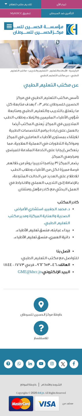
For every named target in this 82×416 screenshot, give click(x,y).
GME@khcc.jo (30, 272)
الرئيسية (74, 70)
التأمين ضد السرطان (61, 13)
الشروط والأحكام (51, 384)
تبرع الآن (61, 4)
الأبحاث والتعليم (58, 70)
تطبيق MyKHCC (20, 13)
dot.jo (40, 392)
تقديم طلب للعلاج (20, 4)
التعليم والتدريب (38, 70)
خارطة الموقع (28, 384)
